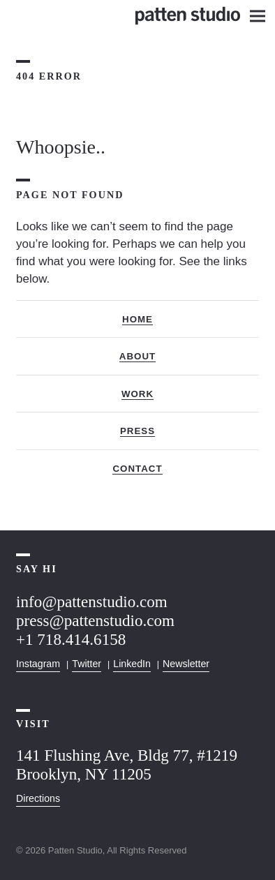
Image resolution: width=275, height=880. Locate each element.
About (137, 356)
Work (137, 394)
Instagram (38, 663)
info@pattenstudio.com (92, 601)
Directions (38, 798)
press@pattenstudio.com (95, 620)
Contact (137, 468)
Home (137, 319)
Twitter (86, 663)
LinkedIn (132, 663)
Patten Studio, (76, 850)
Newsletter (186, 663)
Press (137, 431)
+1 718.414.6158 (71, 639)
